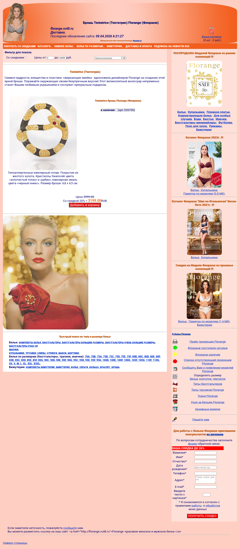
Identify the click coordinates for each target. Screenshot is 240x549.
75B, (106, 356)
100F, (120, 360)
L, (21, 363)
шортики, (73, 353)
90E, (59, 360)
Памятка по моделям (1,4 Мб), (209, 321)
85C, (18, 360)
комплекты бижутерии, (41, 367)
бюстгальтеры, (52, 342)
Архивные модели (207, 409)
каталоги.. (38, 46)
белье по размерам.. (77, 46)
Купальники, (209, 190)
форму (192, 444)
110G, (156, 360)
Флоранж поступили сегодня (208, 348)
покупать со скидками (4, 46)
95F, (93, 360)
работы (196, 507)
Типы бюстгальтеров (207, 384)
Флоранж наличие (207, 354)
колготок (205, 379)
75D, (118, 356)
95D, (82, 360)
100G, (127, 360)
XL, (25, 363)
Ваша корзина (211, 34)
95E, (88, 360)
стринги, (52, 353)
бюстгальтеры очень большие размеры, (130, 342)
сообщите (70, 529)
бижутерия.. (107, 46)
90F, (64, 360)
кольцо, (94, 367)
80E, (153, 356)
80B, (135, 356)
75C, (112, 356)
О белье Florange (181, 334)
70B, (94, 356)
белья (194, 379)
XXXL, (37, 363)
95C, (76, 360)
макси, (63, 353)
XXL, (31, 363)
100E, (113, 360)
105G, (142, 360)
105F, (135, 360)
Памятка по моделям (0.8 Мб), (204, 193)
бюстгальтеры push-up (23, 346)
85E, (30, 360)
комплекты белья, (30, 342)
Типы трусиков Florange (207, 390)
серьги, (84, 367)
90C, (47, 360)
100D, (106, 360)
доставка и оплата (126, 46)
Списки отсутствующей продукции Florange (207, 361)
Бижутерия (204, 325)
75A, (100, 356)
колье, (75, 367)
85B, (12, 360)
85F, (35, 360)
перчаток (219, 379)
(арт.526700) (118, 110)
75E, (124, 356)
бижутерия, (63, 367)
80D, (147, 356)
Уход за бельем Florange (207, 402)
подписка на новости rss (154, 46)
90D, (53, 360)
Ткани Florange (208, 396)
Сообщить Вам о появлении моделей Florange (207, 369)
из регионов (214, 434)
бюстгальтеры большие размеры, (83, 342)
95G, (99, 360)
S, (15, 363)
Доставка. (58, 32)
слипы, (42, 353)
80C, (141, 356)
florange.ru (137, 40)
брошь (116, 367)
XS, (11, 363)
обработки (213, 507)
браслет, (106, 367)
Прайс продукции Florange (207, 341)
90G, (70, 360)
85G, (41, 360)
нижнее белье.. (55, 46)
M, (18, 363)
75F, (129, 356)
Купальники (209, 257)
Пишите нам (200, 419)
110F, (149, 360)
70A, (88, 356)
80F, (158, 356)
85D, (24, 360)
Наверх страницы (15, 544)
